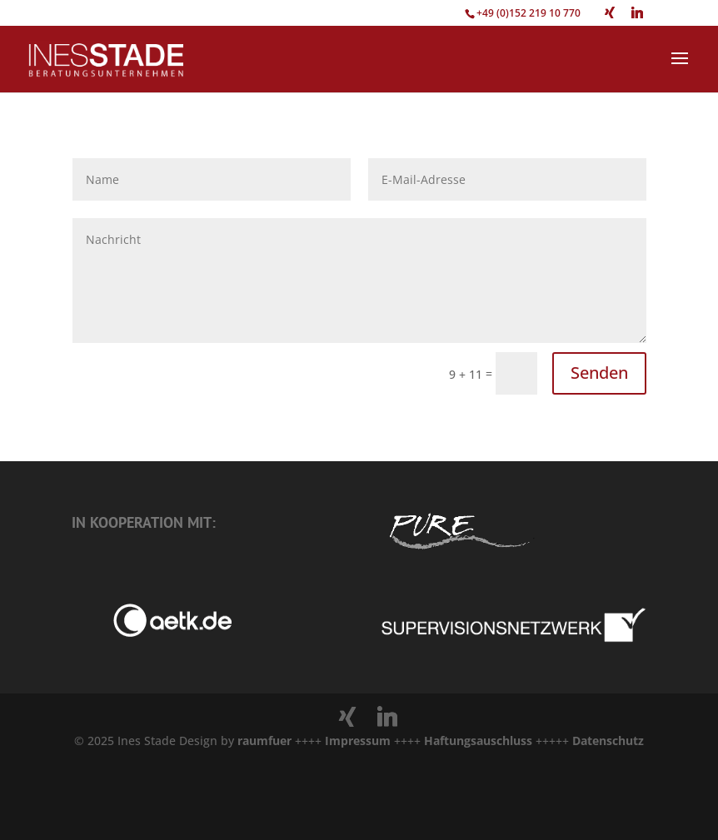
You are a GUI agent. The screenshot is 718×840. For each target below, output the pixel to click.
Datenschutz (608, 740)
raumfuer (266, 740)
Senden (599, 372)
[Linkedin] (637, 12)
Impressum (358, 740)
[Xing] (610, 12)
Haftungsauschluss (480, 740)
